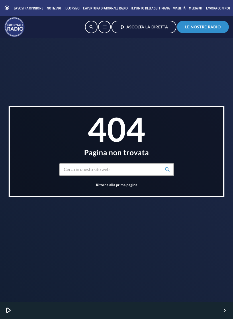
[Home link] (14, 27)
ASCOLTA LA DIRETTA (143, 26)
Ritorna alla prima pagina (117, 185)
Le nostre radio (203, 26)
